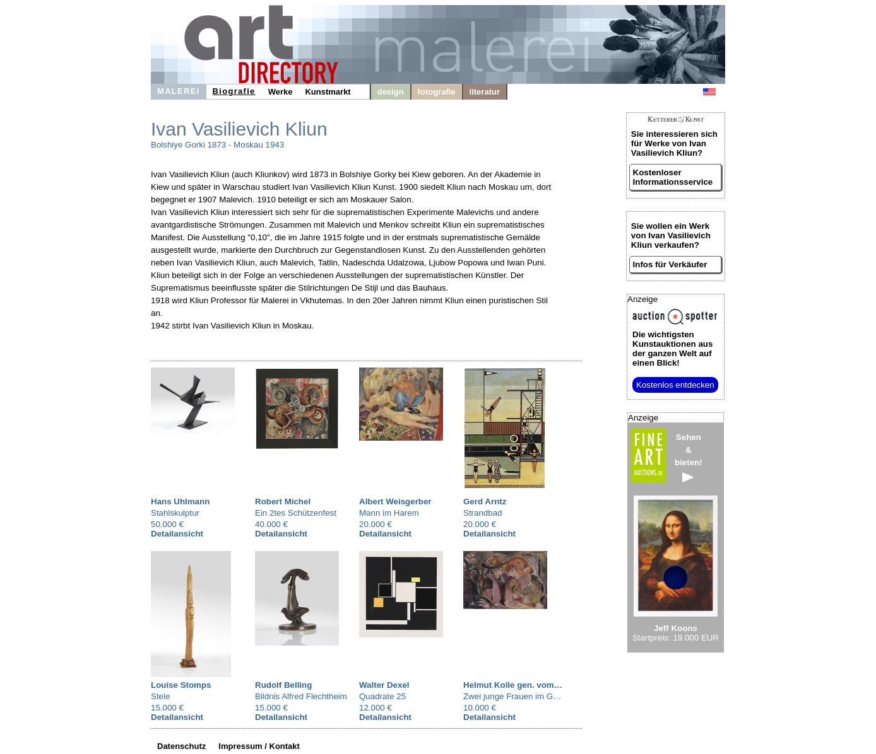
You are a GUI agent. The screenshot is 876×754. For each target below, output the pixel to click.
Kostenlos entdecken (675, 385)
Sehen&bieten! (688, 457)
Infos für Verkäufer (670, 264)
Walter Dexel (384, 685)
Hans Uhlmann (180, 501)
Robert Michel (283, 501)
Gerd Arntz (484, 501)
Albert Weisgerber (395, 501)
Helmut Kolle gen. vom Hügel (521, 685)
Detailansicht (177, 533)
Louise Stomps (181, 685)
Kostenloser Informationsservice (673, 177)
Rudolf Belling (283, 685)
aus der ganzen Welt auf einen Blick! (672, 349)
